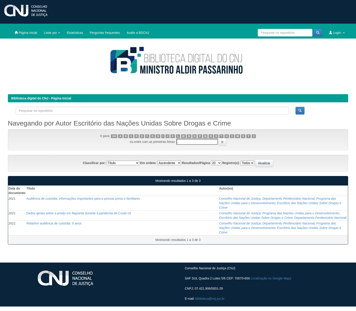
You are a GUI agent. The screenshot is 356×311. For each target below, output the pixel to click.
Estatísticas (75, 32)
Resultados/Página (196, 163)
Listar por (52, 32)
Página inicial (26, 32)
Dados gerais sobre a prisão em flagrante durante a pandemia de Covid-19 (78, 213)
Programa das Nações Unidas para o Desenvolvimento (300, 213)
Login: (337, 32)
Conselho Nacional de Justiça (239, 198)
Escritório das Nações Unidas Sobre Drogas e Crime (256, 218)
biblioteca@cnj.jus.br (209, 298)
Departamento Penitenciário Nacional (288, 198)
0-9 (114, 136)
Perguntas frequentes (105, 32)
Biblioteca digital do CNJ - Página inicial (41, 98)
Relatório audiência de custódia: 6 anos (53, 223)
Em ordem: (148, 163)
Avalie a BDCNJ (138, 32)
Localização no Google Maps (271, 278)
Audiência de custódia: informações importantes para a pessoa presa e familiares (83, 198)
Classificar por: (94, 163)
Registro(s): (231, 163)
